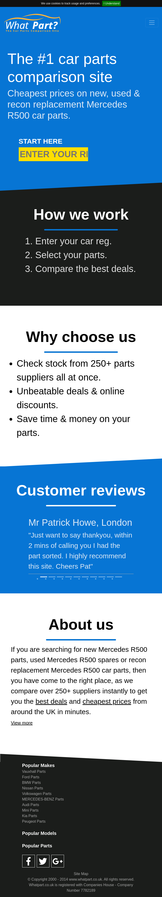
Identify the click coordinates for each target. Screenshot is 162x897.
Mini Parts (30, 810)
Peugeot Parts (34, 821)
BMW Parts (31, 783)
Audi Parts (30, 805)
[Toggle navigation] (151, 22)
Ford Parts (31, 777)
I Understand (111, 3)
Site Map (81, 874)
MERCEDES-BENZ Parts (43, 799)
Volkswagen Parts (37, 794)
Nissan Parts (32, 788)
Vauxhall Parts (34, 771)
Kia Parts (29, 816)
